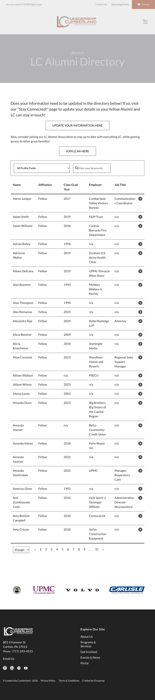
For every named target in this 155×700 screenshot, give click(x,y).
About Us (86, 636)
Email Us (8, 659)
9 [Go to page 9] (84, 549)
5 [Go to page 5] (62, 549)
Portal (84, 663)
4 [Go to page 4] (57, 549)
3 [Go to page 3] (51, 549)
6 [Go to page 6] (68, 549)
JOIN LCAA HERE (77, 151)
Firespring (99, 680)
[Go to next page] (103, 549)
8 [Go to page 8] (79, 549)
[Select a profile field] (42, 168)
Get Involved (88, 652)
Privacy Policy (48, 680)
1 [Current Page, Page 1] (41, 549)
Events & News (90, 657)
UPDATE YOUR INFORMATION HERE (77, 125)
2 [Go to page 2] (46, 549)
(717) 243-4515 (22, 651)
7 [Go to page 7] (74, 549)
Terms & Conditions (69, 680)
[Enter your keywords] (92, 168)
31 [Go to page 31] (96, 549)
